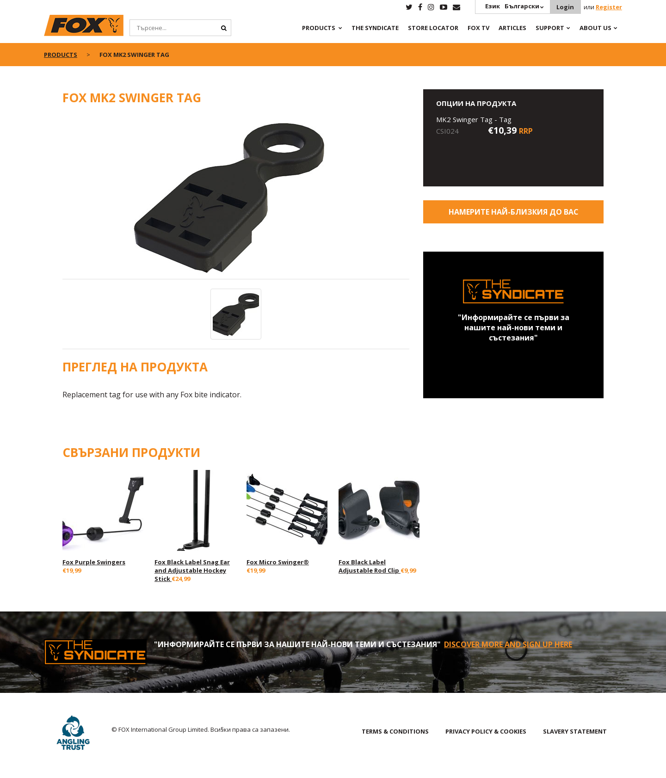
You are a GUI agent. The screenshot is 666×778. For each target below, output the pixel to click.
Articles (512, 28)
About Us (595, 28)
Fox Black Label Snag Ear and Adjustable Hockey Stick (192, 570)
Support (550, 28)
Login (565, 7)
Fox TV (478, 28)
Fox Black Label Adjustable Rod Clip (370, 566)
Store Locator (433, 28)
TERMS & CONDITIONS (395, 731)
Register (609, 7)
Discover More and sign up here (508, 644)
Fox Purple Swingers (93, 562)
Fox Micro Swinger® (278, 562)
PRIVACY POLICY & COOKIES (485, 731)
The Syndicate (375, 28)
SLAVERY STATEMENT (575, 731)
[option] (235, 197)
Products (318, 28)
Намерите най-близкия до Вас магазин (514, 215)
